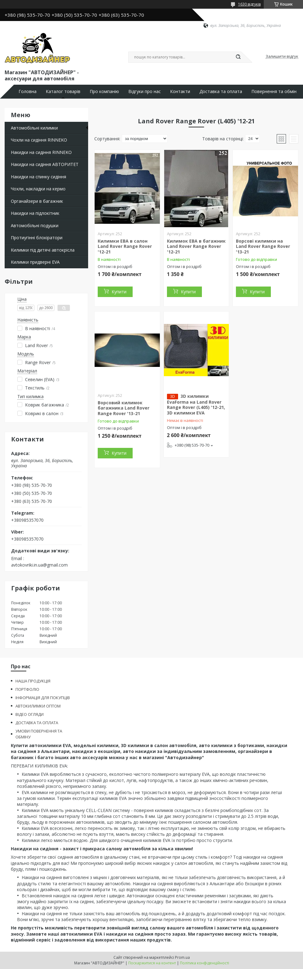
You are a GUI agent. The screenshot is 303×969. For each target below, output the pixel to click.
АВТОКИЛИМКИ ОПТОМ (38, 706)
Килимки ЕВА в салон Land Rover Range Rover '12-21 (125, 246)
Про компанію (104, 91)
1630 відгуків (249, 4)
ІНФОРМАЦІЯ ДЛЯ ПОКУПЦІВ (42, 697)
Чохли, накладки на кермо (38, 189)
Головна (27, 91)
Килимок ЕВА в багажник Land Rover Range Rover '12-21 (196, 246)
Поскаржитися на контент (152, 963)
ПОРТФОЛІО (27, 689)
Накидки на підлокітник (35, 213)
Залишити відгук (282, 56)
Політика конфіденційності (204, 963)
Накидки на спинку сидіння (38, 177)
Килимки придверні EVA (35, 262)
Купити (119, 292)
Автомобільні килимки (34, 128)
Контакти (180, 91)
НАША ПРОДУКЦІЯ (32, 681)
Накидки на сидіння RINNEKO (41, 152)
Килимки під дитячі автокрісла (43, 250)
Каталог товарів (63, 91)
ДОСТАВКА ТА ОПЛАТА (36, 722)
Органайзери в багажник (37, 201)
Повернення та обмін (274, 91)
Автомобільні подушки (34, 225)
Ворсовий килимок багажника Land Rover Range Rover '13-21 (123, 408)
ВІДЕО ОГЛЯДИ (29, 714)
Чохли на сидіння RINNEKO (39, 140)
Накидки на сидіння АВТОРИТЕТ (45, 164)
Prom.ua (182, 957)
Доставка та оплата (220, 91)
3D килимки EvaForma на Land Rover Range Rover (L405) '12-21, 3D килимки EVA (196, 404)
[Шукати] (238, 57)
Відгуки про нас (144, 91)
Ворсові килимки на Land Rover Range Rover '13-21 (263, 246)
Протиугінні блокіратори (36, 237)
